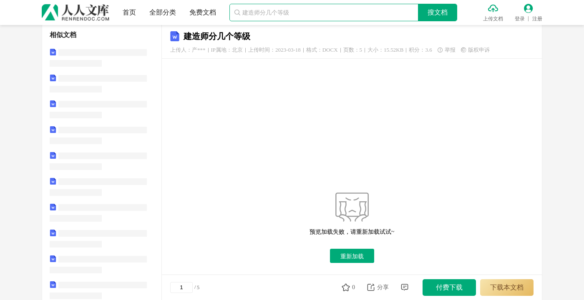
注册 (537, 19)
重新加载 (352, 256)
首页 (129, 12)
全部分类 (162, 12)
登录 (520, 19)
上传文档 (493, 19)
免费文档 (202, 12)
